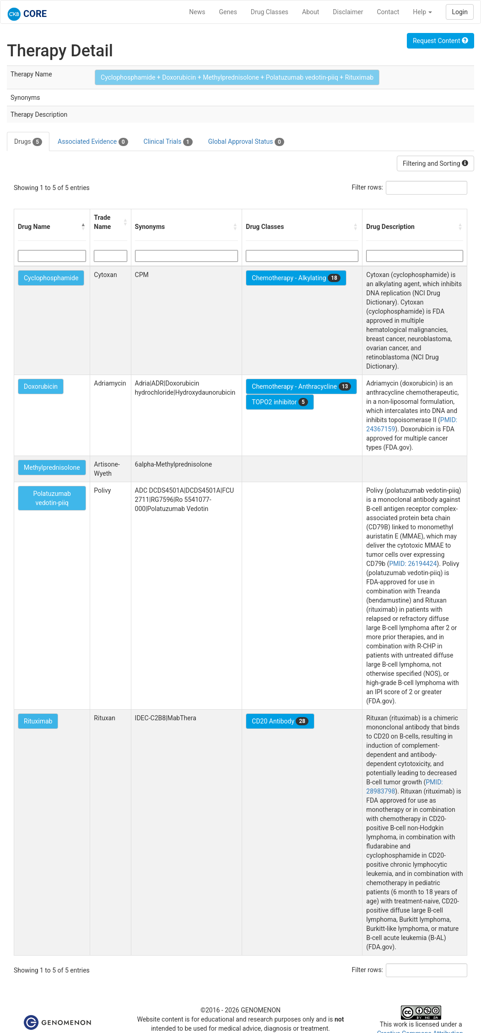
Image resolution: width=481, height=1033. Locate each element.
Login (460, 12)
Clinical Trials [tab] (168, 142)
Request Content (440, 40)
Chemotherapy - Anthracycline (301, 386)
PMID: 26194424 (413, 563)
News (197, 12)
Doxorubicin (41, 386)
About (310, 12)
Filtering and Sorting (435, 163)
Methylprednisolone (52, 467)
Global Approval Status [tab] (246, 142)
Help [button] (422, 12)
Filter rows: (368, 187)
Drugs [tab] (28, 142)
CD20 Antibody (280, 721)
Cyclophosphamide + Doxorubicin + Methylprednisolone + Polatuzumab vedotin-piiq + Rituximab (237, 77)
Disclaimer (348, 12)
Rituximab (38, 721)
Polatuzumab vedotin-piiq (51, 498)
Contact (388, 12)
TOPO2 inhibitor (280, 402)
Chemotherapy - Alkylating (296, 278)
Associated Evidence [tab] (93, 142)
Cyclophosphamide (51, 278)
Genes (228, 12)
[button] (83, 226)
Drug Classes (269, 12)
